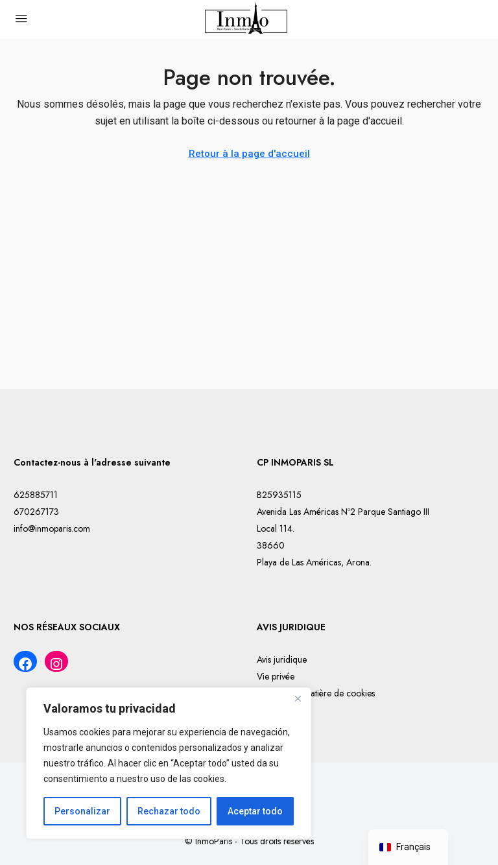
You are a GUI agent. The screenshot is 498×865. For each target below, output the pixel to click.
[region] (168, 763)
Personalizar (82, 811)
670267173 (36, 511)
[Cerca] (297, 698)
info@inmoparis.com (52, 528)
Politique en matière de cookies (316, 693)
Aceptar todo (255, 811)
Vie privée (275, 676)
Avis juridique (282, 659)
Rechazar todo (168, 811)
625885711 (36, 494)
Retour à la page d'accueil (249, 154)
